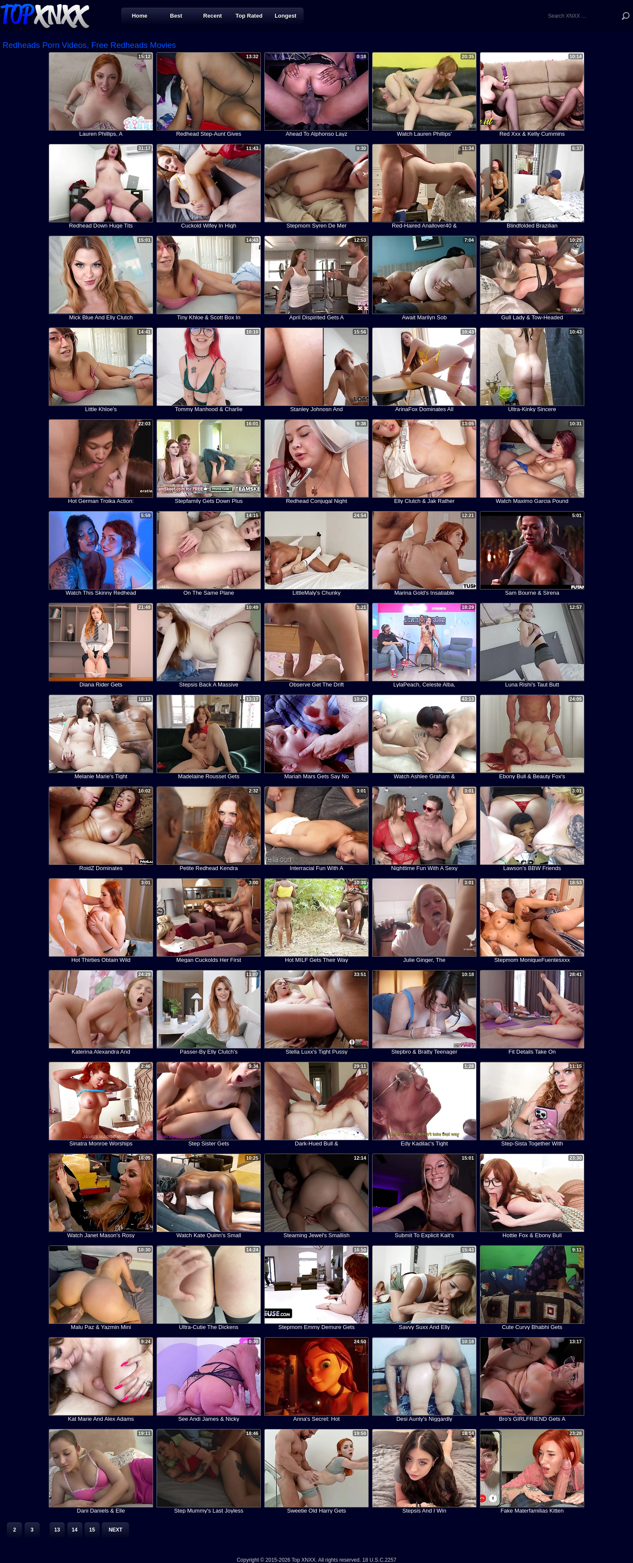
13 (57, 1530)
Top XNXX (45, 15)
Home (139, 15)
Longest (286, 15)
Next (115, 1530)
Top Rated (249, 15)
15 (92, 1530)
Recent (212, 15)
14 (74, 1530)
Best (176, 15)
